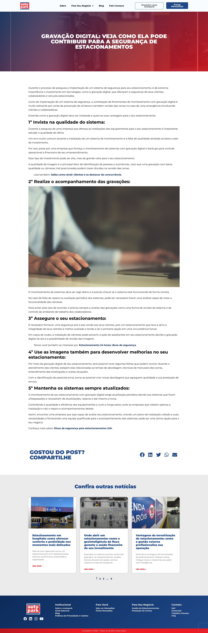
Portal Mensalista (104, 611)
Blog (101, 6)
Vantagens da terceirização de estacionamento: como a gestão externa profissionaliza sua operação (155, 542)
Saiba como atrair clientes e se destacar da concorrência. (86, 174)
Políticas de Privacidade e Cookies (71, 616)
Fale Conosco (116, 6)
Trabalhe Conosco (180, 613)
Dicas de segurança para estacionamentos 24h (83, 428)
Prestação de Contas (142, 611)
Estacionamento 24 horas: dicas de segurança (107, 345)
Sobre (63, 6)
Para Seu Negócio (82, 5)
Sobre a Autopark (63, 608)
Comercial (176, 611)
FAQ (174, 616)
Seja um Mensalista (105, 608)
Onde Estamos (62, 611)
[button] (142, 455)
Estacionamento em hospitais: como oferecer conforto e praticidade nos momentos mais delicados (51, 540)
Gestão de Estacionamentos (145, 608)
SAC (174, 608)
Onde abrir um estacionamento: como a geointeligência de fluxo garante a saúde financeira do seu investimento (103, 542)
